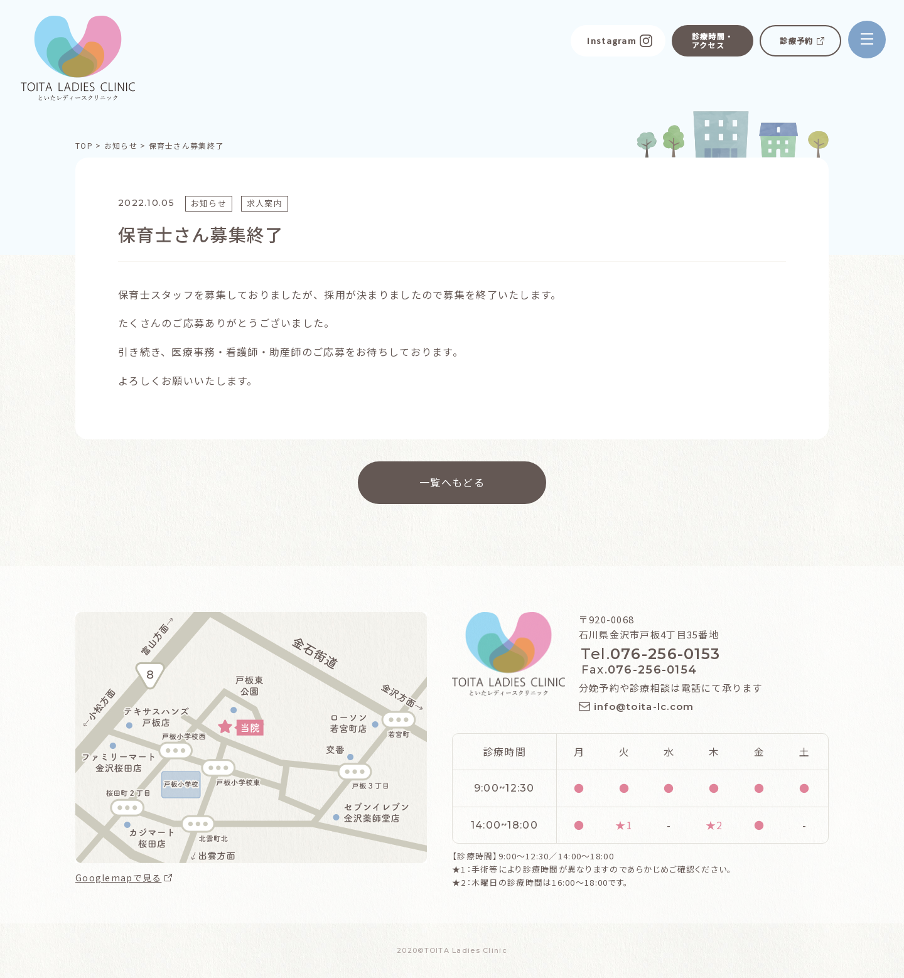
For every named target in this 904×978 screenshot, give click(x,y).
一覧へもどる (452, 481)
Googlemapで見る (118, 877)
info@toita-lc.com (644, 706)
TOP (84, 145)
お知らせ (120, 145)
